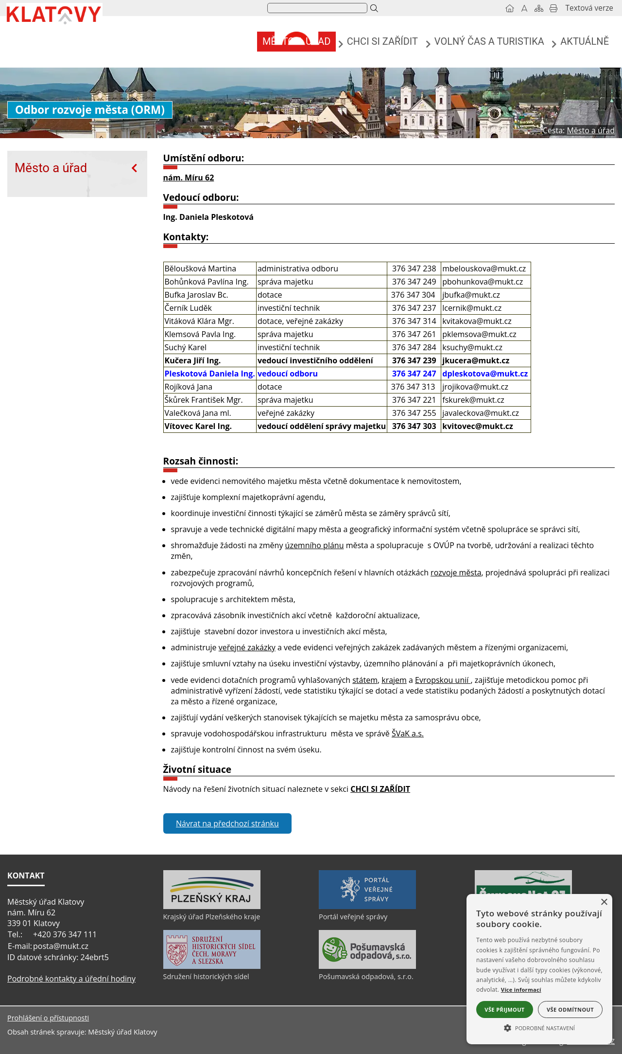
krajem (394, 680)
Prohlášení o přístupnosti (48, 1017)
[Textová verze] (589, 8)
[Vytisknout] (553, 8)
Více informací (521, 989)
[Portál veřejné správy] (367, 906)
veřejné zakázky (247, 647)
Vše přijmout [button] (504, 1009)
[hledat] (316, 8)
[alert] (539, 969)
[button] (539, 1027)
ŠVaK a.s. (408, 733)
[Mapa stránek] (539, 8)
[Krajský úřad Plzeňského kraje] (211, 906)
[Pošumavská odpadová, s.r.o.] (367, 966)
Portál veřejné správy (353, 916)
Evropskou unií (442, 680)
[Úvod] (509, 8)
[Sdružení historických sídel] (211, 966)
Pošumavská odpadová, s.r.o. (366, 976)
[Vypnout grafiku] (524, 8)
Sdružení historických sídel (206, 976)
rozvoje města (456, 572)
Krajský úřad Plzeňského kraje (211, 916)
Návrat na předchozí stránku (227, 823)
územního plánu (314, 545)
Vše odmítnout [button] (570, 1009)
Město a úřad (51, 168)
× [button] (603, 902)
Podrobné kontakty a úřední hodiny (71, 978)
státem (365, 680)
